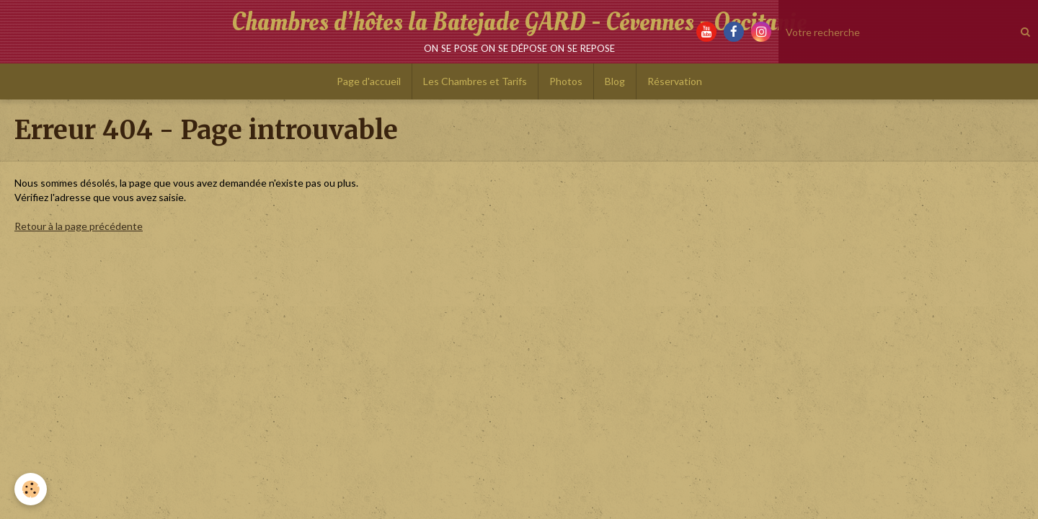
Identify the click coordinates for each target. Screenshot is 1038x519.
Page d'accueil (369, 81)
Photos (565, 81)
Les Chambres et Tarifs (475, 81)
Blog (615, 81)
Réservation (674, 81)
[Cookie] (30, 489)
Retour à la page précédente (78, 226)
